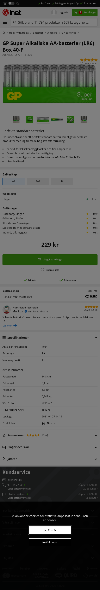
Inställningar (50, 542)
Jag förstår (50, 530)
